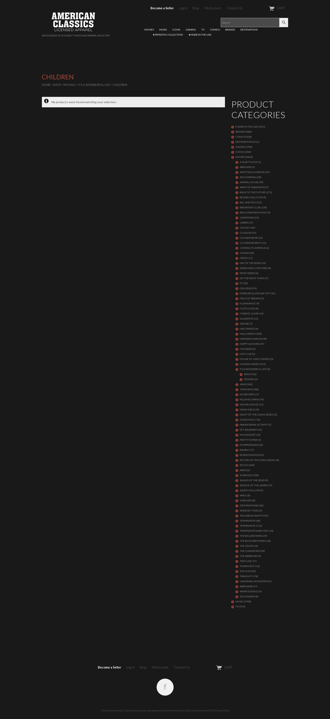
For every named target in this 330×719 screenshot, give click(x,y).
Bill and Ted (247, 202)
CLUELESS (245, 232)
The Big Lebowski (251, 535)
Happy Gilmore (249, 343)
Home (46, 85)
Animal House (249, 182)
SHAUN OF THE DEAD (252, 480)
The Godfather (250, 551)
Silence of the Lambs (253, 485)
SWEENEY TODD (249, 510)
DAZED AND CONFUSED (253, 268)
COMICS (215, 29)
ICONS (176, 29)
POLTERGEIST (247, 434)
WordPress (171, 710)
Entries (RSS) (184, 710)
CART (266, 8)
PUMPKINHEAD (249, 444)
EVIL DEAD (246, 288)
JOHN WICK (247, 389)
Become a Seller (162, 8)
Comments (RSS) (205, 710)
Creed (244, 258)
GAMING (191, 29)
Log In (183, 8)
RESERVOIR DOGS (250, 455)
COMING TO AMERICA (252, 247)
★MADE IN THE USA (199, 34)
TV (203, 29)
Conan (244, 252)
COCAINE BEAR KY (250, 242)
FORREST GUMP (249, 313)
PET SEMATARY (248, 429)
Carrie (244, 222)
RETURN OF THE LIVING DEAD (257, 460)
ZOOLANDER (247, 596)
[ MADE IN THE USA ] (247, 126)
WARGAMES (247, 586)
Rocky (244, 465)
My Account (213, 8)
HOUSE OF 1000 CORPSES (255, 359)
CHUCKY (245, 227)
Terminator (247, 520)
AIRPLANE (245, 167)
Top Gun (245, 571)
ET (241, 283)
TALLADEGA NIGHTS (251, 515)
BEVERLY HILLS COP (251, 197)
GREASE (244, 323)
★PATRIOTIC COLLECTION (168, 34)
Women (249, 379)
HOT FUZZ (246, 354)
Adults (248, 374)
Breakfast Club (250, 207)
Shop (195, 8)
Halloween (247, 333)
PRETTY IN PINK (249, 439)
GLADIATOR (246, 318)
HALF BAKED (247, 328)
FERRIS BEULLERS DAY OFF (255, 293)
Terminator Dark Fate (254, 530)
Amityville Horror (252, 172)
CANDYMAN (247, 217)
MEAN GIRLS (247, 409)
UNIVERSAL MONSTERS (253, 581)
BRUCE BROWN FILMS (252, 212)
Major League (249, 404)
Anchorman (248, 177)
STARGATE (246, 500)
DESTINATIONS (249, 29)
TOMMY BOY (247, 566)
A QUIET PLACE (248, 162)
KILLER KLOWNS (249, 399)
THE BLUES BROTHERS (253, 540)
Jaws (243, 384)
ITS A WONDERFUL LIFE (93, 85)
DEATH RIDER (247, 273)
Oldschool (247, 419)
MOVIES (149, 29)
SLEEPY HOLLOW (250, 490)
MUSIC (163, 29)
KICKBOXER (247, 394)
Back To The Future (253, 192)
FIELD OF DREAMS (250, 298)
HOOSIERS (246, 348)
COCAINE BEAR (249, 237)
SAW (242, 470)
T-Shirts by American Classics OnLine (121, 710)
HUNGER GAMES (249, 364)
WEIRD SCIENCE (249, 591)
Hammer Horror (251, 338)
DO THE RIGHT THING (252, 278)
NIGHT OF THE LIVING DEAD (256, 414)
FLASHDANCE (248, 303)
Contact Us (234, 8)
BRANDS (230, 29)
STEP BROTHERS (249, 505)
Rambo (244, 449)
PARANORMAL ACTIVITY (254, 424)
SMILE (243, 495)
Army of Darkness (251, 187)
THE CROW (246, 545)
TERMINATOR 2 (248, 525)
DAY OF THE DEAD (250, 263)
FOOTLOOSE (247, 308)
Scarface (246, 475)
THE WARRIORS (248, 556)
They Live (245, 561)
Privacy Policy (222, 710)
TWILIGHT (245, 576)
